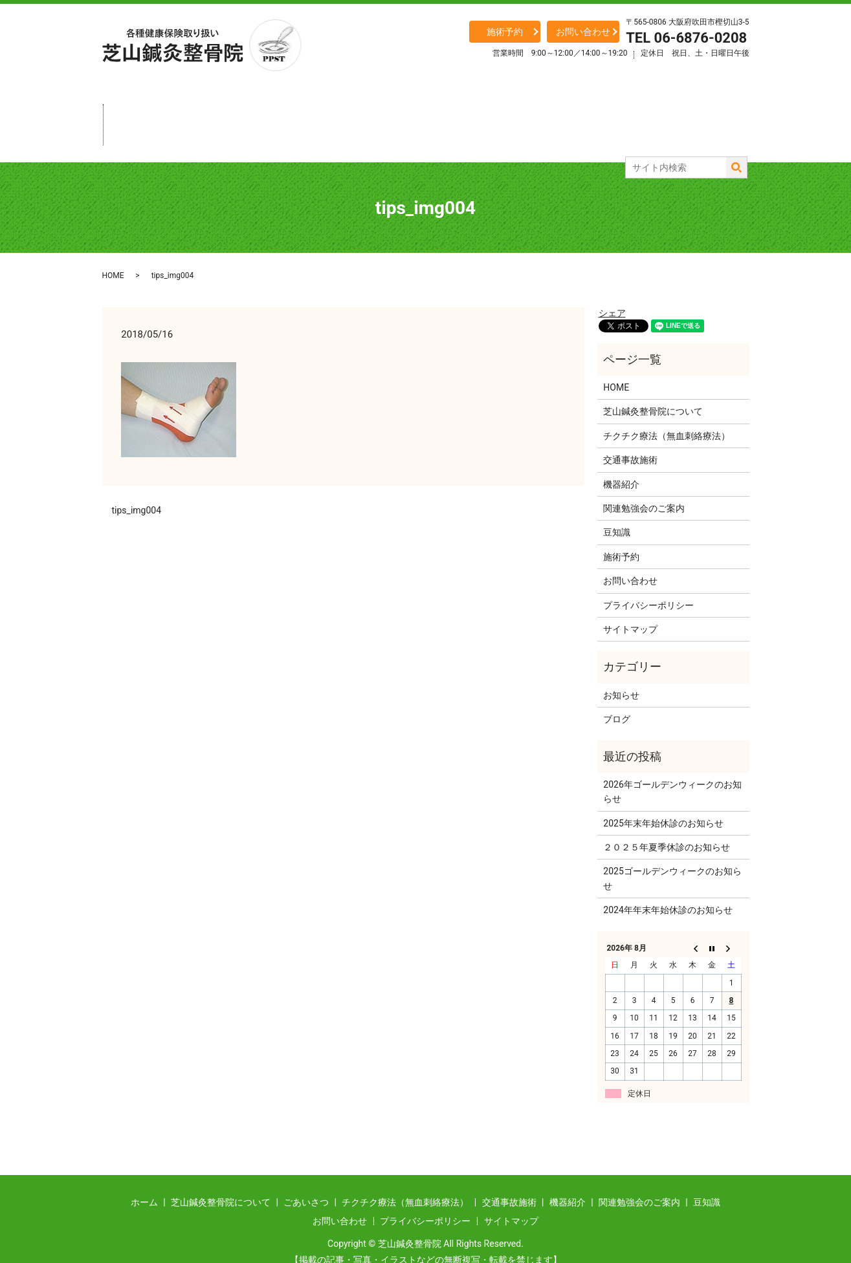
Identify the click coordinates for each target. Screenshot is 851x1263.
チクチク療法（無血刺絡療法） (666, 412)
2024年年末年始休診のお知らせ (667, 886)
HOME (113, 252)
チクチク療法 (385, 113)
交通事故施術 (466, 113)
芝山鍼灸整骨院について (653, 388)
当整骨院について (223, 113)
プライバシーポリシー (648, 581)
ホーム (142, 113)
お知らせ (621, 672)
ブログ (616, 696)
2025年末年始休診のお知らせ (663, 800)
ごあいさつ (304, 113)
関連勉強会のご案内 (644, 485)
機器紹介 (547, 113)
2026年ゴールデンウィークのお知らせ (672, 768)
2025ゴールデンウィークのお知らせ (672, 855)
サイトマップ (630, 606)
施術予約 (505, 32)
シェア (612, 290)
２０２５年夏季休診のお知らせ (666, 824)
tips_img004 (137, 487)
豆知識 (708, 113)
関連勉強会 (627, 113)
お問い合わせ (583, 32)
